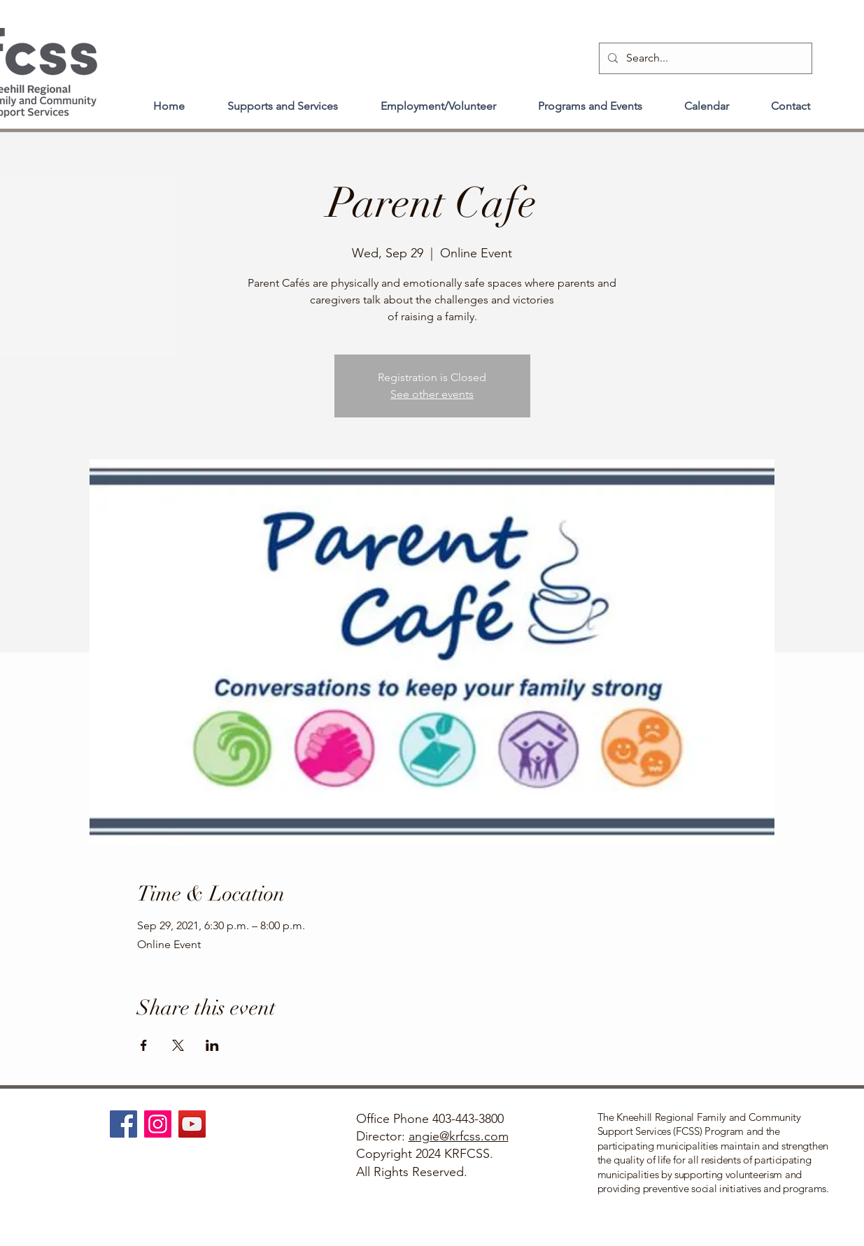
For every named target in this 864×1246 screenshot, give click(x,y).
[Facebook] (123, 1124)
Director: (382, 1136)
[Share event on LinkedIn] (212, 1045)
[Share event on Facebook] (143, 1045)
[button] (283, 100)
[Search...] (704, 58)
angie (424, 1136)
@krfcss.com (474, 1136)
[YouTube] (192, 1124)
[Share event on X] (178, 1045)
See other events (432, 394)
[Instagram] (157, 1124)
